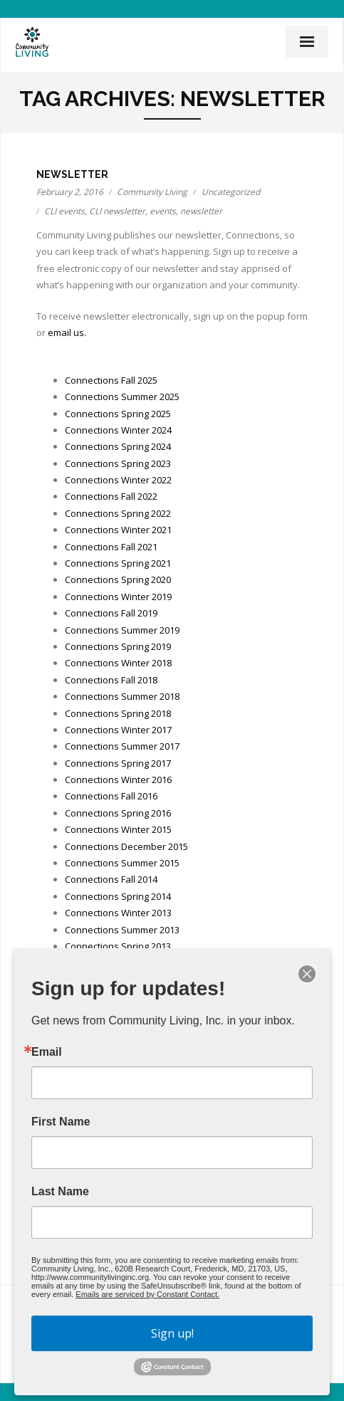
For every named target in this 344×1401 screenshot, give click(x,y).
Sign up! (172, 1333)
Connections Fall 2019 (111, 613)
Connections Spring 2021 (118, 563)
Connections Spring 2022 (118, 513)
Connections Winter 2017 (118, 729)
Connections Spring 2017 (118, 763)
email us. (67, 332)
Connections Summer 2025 (122, 396)
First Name (60, 1122)
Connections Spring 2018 (118, 713)
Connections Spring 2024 (118, 446)
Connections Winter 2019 (118, 596)
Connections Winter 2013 (118, 912)
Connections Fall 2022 (111, 496)
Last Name (60, 1191)
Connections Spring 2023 (118, 463)
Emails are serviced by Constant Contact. (147, 1294)
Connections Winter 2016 (118, 779)
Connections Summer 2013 (122, 929)
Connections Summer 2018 (122, 696)
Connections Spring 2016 (118, 813)
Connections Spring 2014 (118, 896)
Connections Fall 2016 (111, 795)
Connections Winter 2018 (118, 662)
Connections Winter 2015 (118, 829)
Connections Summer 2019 (122, 630)
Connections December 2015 (126, 846)
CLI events (64, 211)
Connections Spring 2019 (118, 646)
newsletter (201, 211)
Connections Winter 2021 (118, 529)
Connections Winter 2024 (118, 430)
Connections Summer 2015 (122, 862)
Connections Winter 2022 (118, 479)
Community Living (152, 192)
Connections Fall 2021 (111, 546)
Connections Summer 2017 (122, 746)
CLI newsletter (117, 211)
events (163, 211)
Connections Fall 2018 (111, 679)
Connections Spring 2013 (118, 946)
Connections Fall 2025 (111, 380)
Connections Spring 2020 (118, 579)
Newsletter (72, 174)
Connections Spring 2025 (118, 413)
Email (46, 1052)
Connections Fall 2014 (111, 879)
